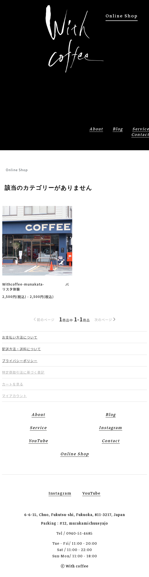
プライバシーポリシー (19, 360)
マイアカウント (14, 395)
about (96, 129)
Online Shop (122, 16)
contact (111, 441)
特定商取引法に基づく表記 (23, 372)
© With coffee (74, 566)
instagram (59, 493)
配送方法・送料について (21, 348)
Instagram (110, 428)
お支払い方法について (19, 337)
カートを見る (12, 384)
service (38, 428)
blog (118, 129)
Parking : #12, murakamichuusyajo (74, 523)
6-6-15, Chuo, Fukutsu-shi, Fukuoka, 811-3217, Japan (74, 515)
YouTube (38, 441)
